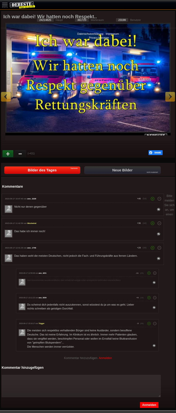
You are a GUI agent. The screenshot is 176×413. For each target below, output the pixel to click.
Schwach (20, 154)
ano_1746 (31, 248)
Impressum (112, 33)
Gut (8, 154)
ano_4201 (42, 273)
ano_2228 (31, 199)
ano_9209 (42, 298)
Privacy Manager (99, 37)
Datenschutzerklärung (90, 33)
